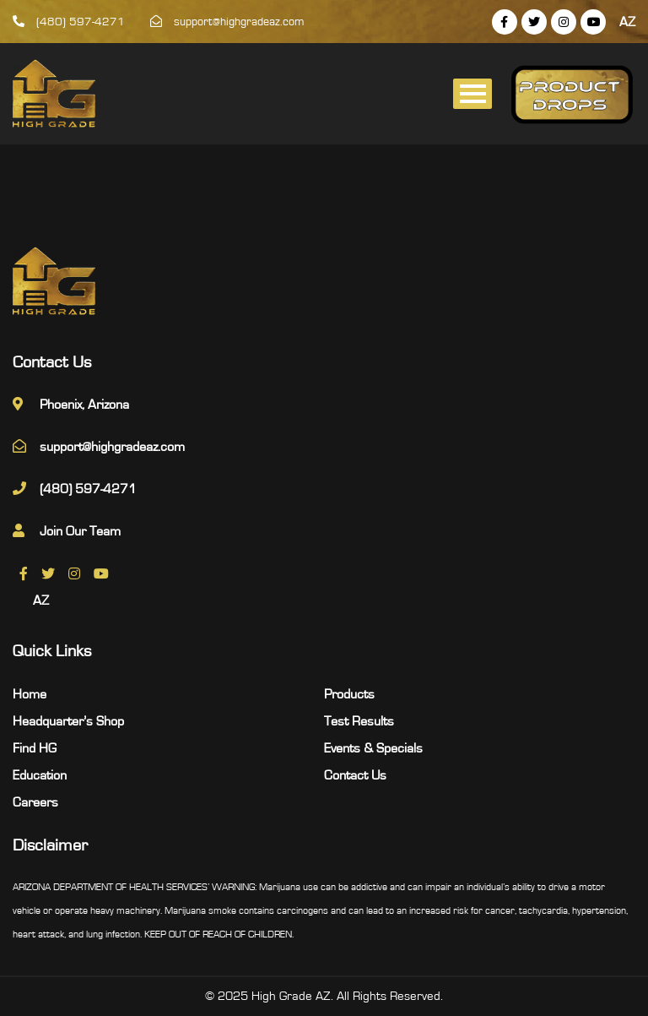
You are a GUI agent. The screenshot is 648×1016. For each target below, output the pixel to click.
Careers (35, 802)
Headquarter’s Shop (68, 721)
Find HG (35, 748)
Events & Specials (373, 748)
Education (40, 775)
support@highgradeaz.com (227, 22)
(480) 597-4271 (69, 22)
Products (349, 694)
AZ (627, 22)
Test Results (359, 721)
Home (29, 694)
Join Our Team (80, 531)
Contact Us (355, 775)
